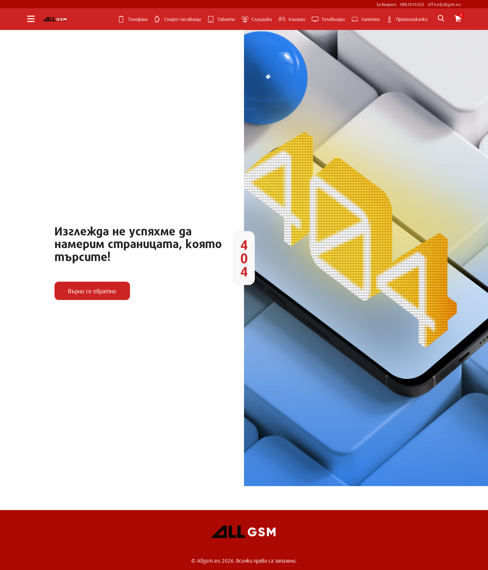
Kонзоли (292, 19)
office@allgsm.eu (444, 4)
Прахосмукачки (406, 19)
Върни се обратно (92, 291)
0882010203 (412, 4)
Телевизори (328, 19)
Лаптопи (365, 19)
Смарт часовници (177, 19)
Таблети (221, 19)
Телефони (133, 19)
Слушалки (257, 19)
